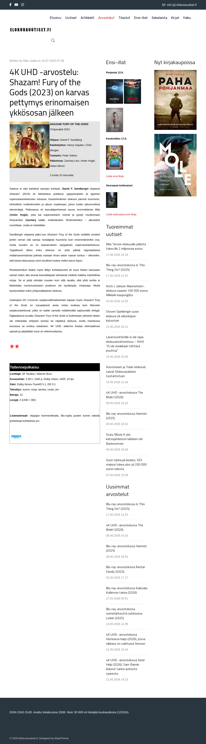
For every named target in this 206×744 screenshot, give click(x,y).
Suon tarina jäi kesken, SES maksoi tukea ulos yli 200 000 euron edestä (126, 464)
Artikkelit (87, 18)
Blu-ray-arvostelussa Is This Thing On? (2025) (125, 267)
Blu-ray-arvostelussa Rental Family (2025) (125, 569)
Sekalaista (159, 18)
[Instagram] (22, 4)
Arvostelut (106, 18)
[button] (53, 40)
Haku (187, 18)
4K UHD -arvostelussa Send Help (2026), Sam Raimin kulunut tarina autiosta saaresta (125, 667)
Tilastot (124, 18)
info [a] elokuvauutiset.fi (179, 4)
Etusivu (55, 18)
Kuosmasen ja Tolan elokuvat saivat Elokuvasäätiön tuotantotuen (126, 371)
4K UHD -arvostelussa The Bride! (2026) (124, 394)
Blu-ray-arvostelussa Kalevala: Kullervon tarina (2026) (127, 590)
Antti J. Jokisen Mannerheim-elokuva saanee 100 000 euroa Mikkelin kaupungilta (127, 291)
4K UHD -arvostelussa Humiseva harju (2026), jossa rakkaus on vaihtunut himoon (125, 639)
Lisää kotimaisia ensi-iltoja (121, 214)
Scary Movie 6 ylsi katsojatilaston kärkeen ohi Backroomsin (124, 439)
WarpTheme (62, 738)
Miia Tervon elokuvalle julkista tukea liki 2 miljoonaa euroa (126, 246)
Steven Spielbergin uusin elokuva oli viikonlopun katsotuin (122, 316)
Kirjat (175, 18)
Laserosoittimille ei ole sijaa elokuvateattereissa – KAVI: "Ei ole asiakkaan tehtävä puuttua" (125, 344)
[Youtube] (16, 4)
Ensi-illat (141, 18)
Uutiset (71, 18)
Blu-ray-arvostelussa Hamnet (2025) (126, 415)
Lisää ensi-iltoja (115, 176)
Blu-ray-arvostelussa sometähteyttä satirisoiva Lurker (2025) (124, 613)
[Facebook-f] (10, 4)
